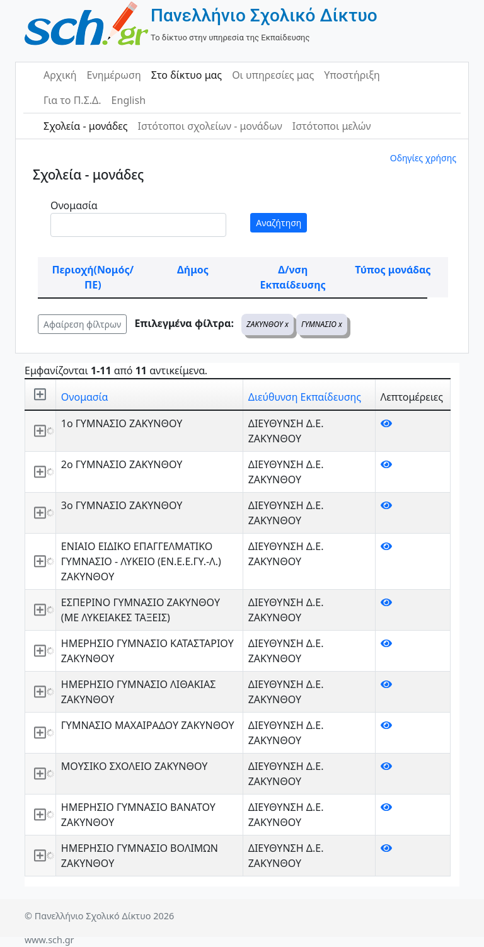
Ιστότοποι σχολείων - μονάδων (209, 126)
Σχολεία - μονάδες (85, 126)
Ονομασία (74, 205)
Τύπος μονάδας (392, 270)
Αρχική (60, 75)
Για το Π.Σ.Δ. (72, 100)
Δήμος (193, 270)
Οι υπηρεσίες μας (273, 75)
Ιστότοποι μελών (331, 126)
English (129, 100)
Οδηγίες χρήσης (423, 158)
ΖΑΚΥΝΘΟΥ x (267, 324)
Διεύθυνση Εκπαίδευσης (304, 397)
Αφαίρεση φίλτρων (82, 324)
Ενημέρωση (114, 75)
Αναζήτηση (278, 223)
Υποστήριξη (352, 75)
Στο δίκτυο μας (186, 75)
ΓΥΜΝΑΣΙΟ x (321, 324)
